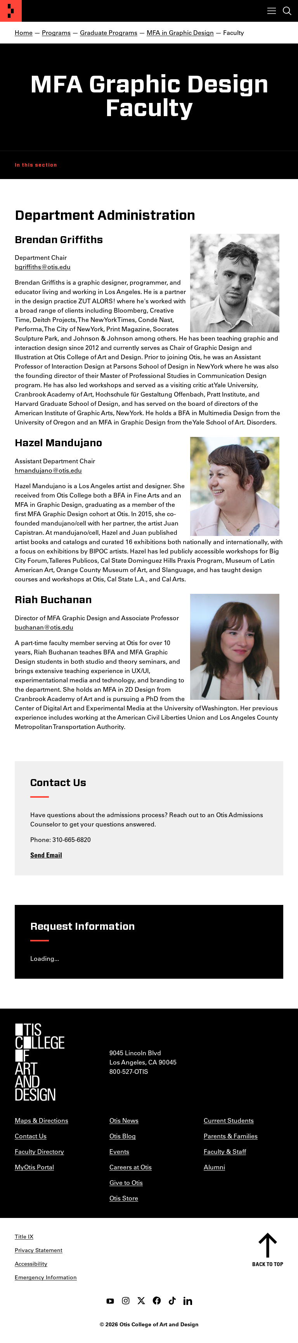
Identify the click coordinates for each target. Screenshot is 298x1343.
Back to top (267, 1264)
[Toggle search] (287, 11)
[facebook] (156, 1300)
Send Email (46, 855)
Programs (56, 32)
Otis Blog (122, 1136)
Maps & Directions (41, 1120)
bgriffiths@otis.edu (43, 267)
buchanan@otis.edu (44, 627)
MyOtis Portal (34, 1167)
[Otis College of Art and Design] (11, 11)
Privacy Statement (38, 1250)
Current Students (229, 1120)
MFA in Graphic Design (180, 32)
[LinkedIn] (187, 1300)
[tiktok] (172, 1300)
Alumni (214, 1167)
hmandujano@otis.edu (48, 470)
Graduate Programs (108, 32)
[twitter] (141, 1300)
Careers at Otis (130, 1167)
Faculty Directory (39, 1151)
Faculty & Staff (225, 1151)
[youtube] (110, 1300)
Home (24, 32)
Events (119, 1151)
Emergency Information (46, 1277)
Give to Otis (126, 1182)
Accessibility (31, 1263)
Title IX (24, 1236)
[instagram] (125, 1300)
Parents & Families (231, 1136)
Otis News (124, 1120)
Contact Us (31, 1136)
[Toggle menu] (271, 11)
